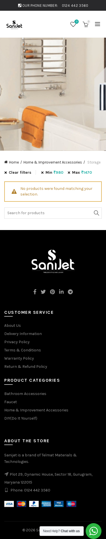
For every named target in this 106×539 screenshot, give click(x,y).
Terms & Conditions (22, 350)
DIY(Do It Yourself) (20, 418)
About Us (12, 325)
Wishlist (76, 22)
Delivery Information (23, 333)
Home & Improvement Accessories (52, 162)
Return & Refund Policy (25, 366)
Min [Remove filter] (54, 172)
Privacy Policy (17, 342)
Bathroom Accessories (25, 393)
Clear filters (20, 172)
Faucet (10, 402)
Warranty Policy (19, 358)
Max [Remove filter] (82, 172)
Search (96, 213)
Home (14, 162)
